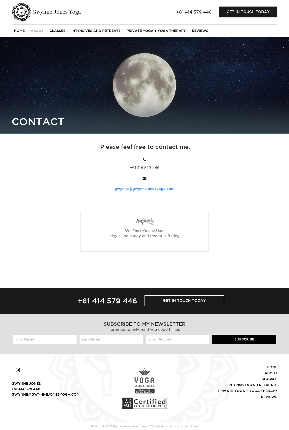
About (37, 31)
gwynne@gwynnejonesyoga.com (144, 189)
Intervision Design (187, 425)
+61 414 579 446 (107, 301)
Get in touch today (248, 12)
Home (19, 31)
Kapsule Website (150, 425)
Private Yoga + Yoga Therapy (156, 31)
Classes (57, 31)
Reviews (200, 31)
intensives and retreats (96, 31)
